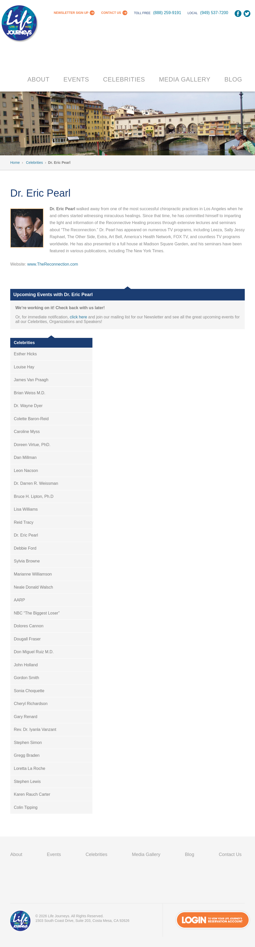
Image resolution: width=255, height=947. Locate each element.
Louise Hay (24, 367)
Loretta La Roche (29, 768)
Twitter (246, 13)
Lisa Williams (26, 509)
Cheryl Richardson (31, 703)
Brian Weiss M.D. (29, 393)
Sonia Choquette (29, 691)
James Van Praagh (31, 380)
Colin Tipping (26, 807)
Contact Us (111, 13)
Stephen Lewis (27, 781)
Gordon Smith (26, 678)
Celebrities (124, 79)
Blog (233, 79)
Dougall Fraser (27, 639)
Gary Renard (25, 716)
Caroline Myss (27, 431)
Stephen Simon (28, 742)
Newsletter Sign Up (71, 13)
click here (78, 317)
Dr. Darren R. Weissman (36, 483)
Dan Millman (25, 457)
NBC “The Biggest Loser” (37, 613)
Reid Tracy (23, 522)
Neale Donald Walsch (33, 587)
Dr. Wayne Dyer (28, 406)
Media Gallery (184, 79)
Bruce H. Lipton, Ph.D (34, 496)
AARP (19, 600)
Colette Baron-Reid (31, 419)
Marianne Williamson (33, 574)
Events (76, 79)
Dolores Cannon (29, 626)
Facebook (238, 13)
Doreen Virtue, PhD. (32, 444)
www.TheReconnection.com (52, 264)
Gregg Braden (27, 755)
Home (15, 162)
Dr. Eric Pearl (26, 535)
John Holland (26, 665)
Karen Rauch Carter (32, 794)
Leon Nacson (26, 470)
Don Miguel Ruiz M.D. (34, 652)
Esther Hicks (25, 354)
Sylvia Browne (27, 561)
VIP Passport (20, 922)
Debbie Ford (25, 548)
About (38, 79)
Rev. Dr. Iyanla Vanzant (35, 729)
